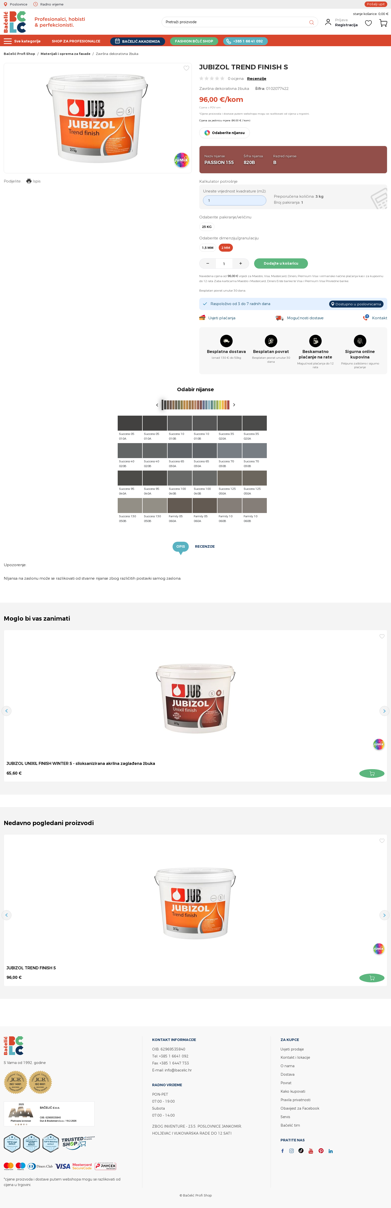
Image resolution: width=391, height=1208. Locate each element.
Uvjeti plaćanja (221, 318)
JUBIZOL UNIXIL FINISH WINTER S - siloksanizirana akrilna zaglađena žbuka (80, 763)
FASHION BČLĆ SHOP (203, 40)
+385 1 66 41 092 (259, 40)
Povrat (286, 1082)
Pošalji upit (376, 4)
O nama (287, 1065)
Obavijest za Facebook (300, 1107)
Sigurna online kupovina (360, 354)
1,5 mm (207, 248)
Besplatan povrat (271, 351)
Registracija (346, 24)
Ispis (33, 182)
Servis (285, 1115)
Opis (180, 546)
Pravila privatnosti (295, 1098)
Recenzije (256, 78)
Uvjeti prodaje (292, 1049)
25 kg (207, 227)
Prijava (341, 20)
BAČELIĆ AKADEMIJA (148, 40)
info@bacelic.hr (178, 1070)
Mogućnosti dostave (305, 318)
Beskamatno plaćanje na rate (315, 354)
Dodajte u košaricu (281, 263)
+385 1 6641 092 (174, 1056)
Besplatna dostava (226, 351)
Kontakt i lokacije (295, 1057)
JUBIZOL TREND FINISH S (31, 967)
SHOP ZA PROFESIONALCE (80, 40)
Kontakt (379, 318)
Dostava (287, 1074)
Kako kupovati (293, 1090)
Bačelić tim (290, 1123)
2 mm (225, 248)
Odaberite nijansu (228, 133)
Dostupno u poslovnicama (358, 304)
